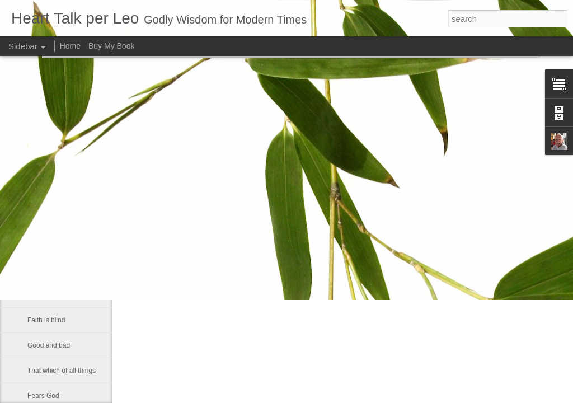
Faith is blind (46, 320)
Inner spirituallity (51, 295)
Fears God (43, 396)
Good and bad (48, 345)
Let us (36, 270)
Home (70, 45)
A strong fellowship (55, 245)
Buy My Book (111, 45)
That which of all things (61, 370)
